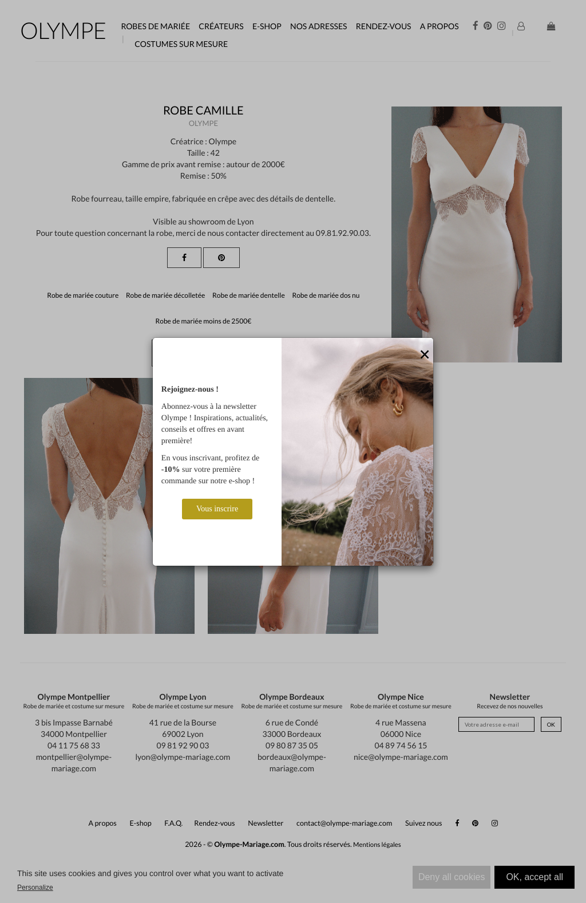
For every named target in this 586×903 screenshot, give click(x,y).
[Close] (424, 355)
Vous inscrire (217, 508)
